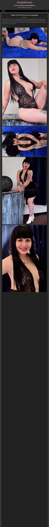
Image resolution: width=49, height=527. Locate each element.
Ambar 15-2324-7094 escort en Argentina (24, 15)
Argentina (25, 17)
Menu (4, 11)
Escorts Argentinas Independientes (24, 5)
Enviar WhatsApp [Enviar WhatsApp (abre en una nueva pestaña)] (6, 26)
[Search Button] (47, 11)
